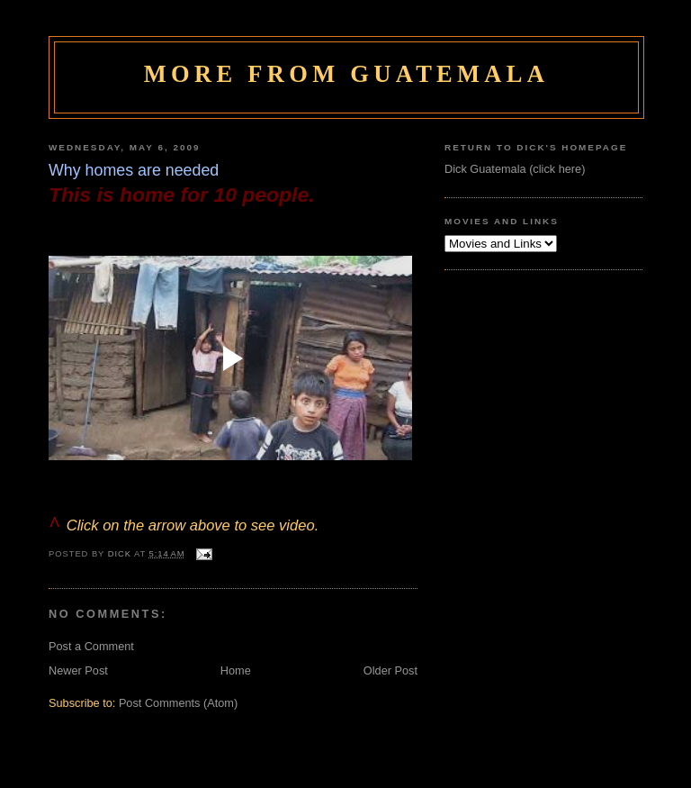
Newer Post (78, 670)
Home (235, 670)
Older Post (390, 670)
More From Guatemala (346, 73)
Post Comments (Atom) (178, 703)
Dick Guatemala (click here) (514, 169)
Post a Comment (91, 646)
